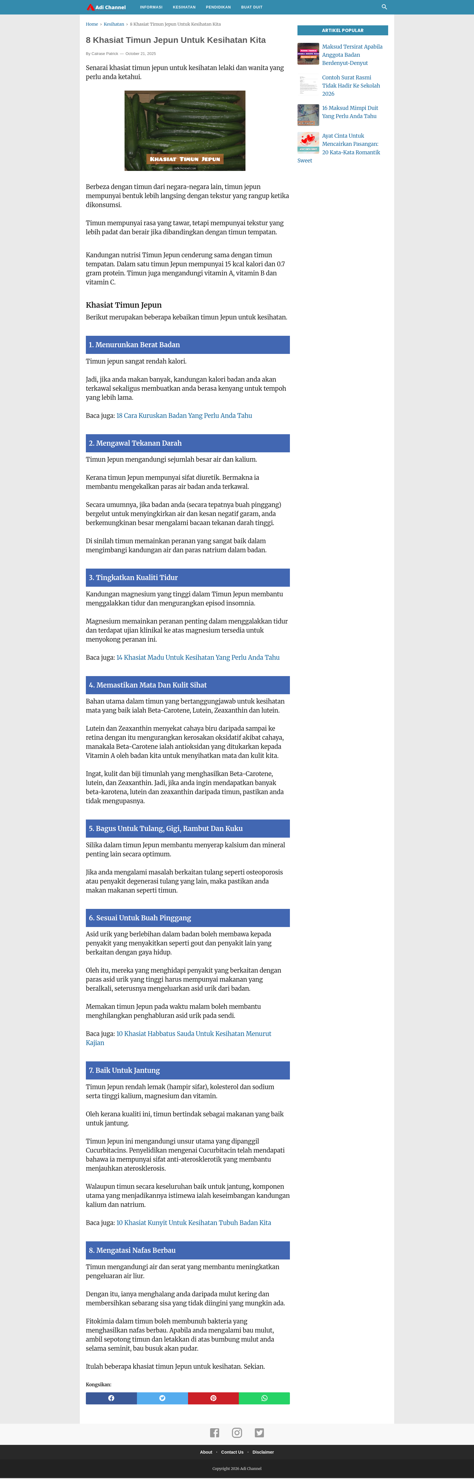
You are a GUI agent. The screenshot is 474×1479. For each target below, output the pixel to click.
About (204, 1453)
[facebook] (111, 1399)
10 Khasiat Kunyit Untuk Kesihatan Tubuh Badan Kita (193, 1223)
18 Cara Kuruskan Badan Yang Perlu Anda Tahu (184, 416)
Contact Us (232, 1453)
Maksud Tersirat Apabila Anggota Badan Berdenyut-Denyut (352, 54)
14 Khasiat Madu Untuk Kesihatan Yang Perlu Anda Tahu (198, 658)
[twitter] (162, 1399)
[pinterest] (213, 1399)
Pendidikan (218, 7)
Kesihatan (184, 7)
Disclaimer (265, 1453)
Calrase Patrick (105, 54)
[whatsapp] (264, 1399)
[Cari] (384, 8)
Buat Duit (252, 7)
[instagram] (237, 1437)
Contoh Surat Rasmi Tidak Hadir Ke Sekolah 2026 (351, 85)
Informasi (151, 7)
